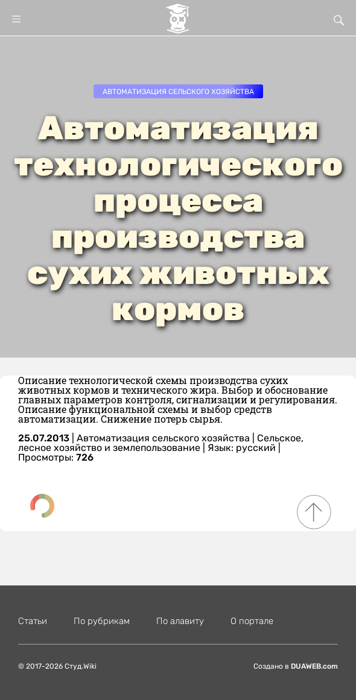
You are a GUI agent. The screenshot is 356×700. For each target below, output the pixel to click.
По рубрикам (102, 621)
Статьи (32, 621)
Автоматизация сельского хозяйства (178, 91)
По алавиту (180, 621)
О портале (251, 621)
